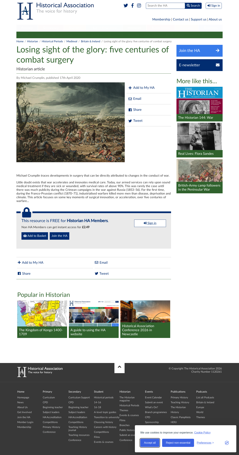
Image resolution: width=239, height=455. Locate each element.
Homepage (23, 397)
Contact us (180, 19)
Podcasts (186, 28)
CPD (45, 402)
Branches (211, 28)
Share (135, 110)
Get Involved (24, 412)
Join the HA (59, 235)
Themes (81, 34)
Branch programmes (156, 412)
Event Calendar (153, 397)
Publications (161, 28)
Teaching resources (79, 435)
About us (215, 19)
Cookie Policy (202, 432)
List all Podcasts (205, 397)
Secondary (51, 28)
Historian (134, 28)
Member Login (25, 422)
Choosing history (103, 422)
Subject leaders (51, 412)
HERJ (174, 422)
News (20, 402)
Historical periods (104, 397)
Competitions (50, 422)
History (175, 412)
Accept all (150, 442)
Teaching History (180, 402)
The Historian (178, 407)
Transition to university (107, 417)
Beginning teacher (53, 407)
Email (134, 99)
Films (120, 34)
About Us (22, 407)
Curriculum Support (79, 397)
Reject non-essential (178, 442)
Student (75, 28)
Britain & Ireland (90, 41)
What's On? (151, 407)
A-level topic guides (105, 412)
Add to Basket (34, 235)
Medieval (71, 41)
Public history (152, 34)
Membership (161, 19)
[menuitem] (27, 28)
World (199, 412)
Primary (27, 28)
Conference (197, 34)
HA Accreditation (52, 417)
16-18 (97, 407)
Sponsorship (152, 422)
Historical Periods (61, 34)
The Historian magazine (32, 34)
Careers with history (105, 427)
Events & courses (101, 34)
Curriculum (49, 397)
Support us (198, 19)
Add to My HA (141, 88)
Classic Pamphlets (181, 417)
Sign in (150, 223)
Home (19, 41)
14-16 (97, 402)
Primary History (51, 427)
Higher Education (104, 28)
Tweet (135, 121)
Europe (200, 407)
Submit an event (175, 34)
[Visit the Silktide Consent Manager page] (227, 443)
